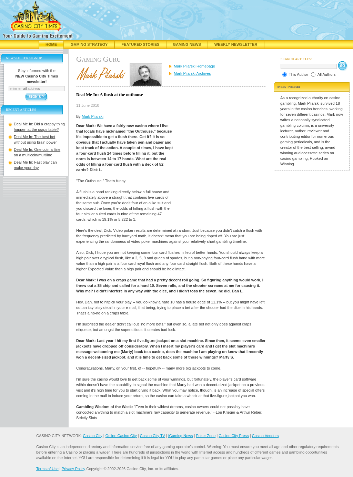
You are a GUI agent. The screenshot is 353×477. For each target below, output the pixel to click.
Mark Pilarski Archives (192, 73)
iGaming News (180, 436)
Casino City (92, 436)
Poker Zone (205, 436)
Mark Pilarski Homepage (194, 66)
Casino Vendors (265, 436)
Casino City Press (234, 436)
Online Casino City (121, 436)
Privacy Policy (73, 469)
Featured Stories (140, 44)
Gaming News (187, 44)
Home (51, 44)
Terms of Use (47, 469)
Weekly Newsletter (236, 44)
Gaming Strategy (89, 44)
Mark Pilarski (92, 116)
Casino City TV (152, 436)
